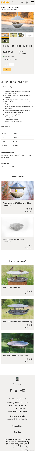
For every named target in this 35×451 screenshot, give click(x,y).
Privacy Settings (24, 443)
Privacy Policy (14, 443)
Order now (28, 211)
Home (3, 7)
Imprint (8, 443)
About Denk (17, 426)
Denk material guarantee (12, 447)
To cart (7, 70)
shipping (24, 53)
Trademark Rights (24, 447)
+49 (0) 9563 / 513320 (17, 402)
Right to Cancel (23, 445)
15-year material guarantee (13, 121)
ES (22, 2)
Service (17, 432)
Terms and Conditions (12, 445)
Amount (5, 65)
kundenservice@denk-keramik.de (17, 419)
